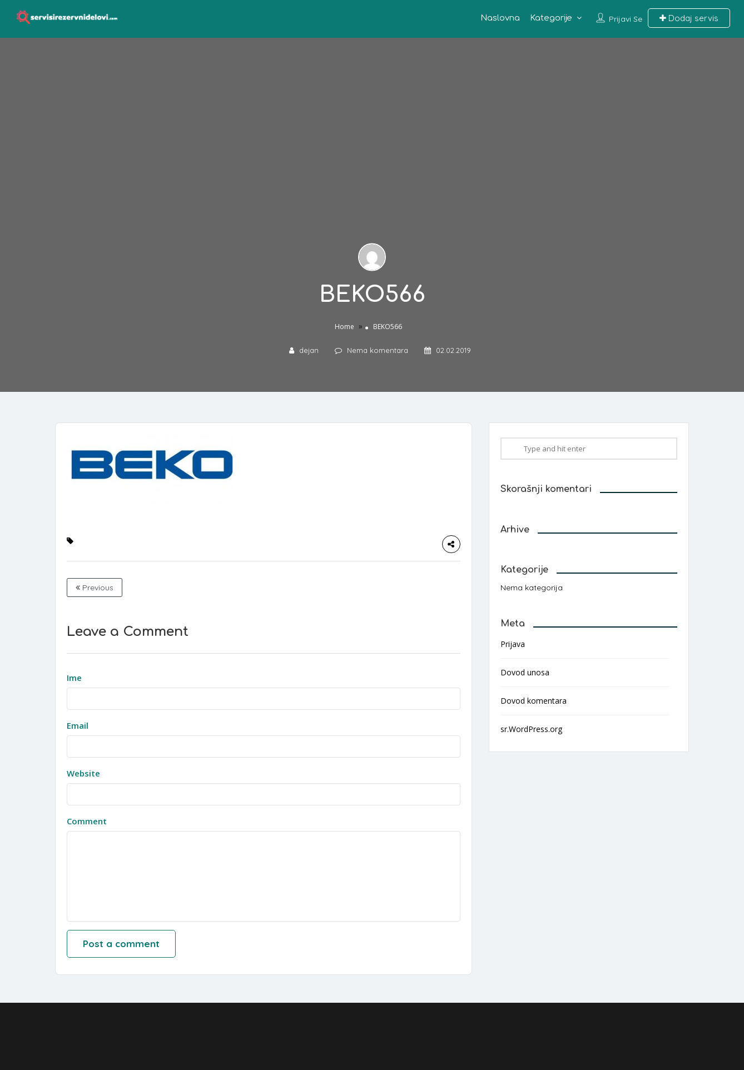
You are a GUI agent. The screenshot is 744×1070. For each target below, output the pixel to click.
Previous (94, 588)
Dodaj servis (688, 18)
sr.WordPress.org (531, 729)
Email (77, 725)
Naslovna (500, 18)
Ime (74, 677)
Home (344, 326)
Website (83, 773)
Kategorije (551, 18)
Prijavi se (625, 19)
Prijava (512, 644)
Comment (87, 821)
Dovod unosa (524, 672)
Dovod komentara (533, 700)
